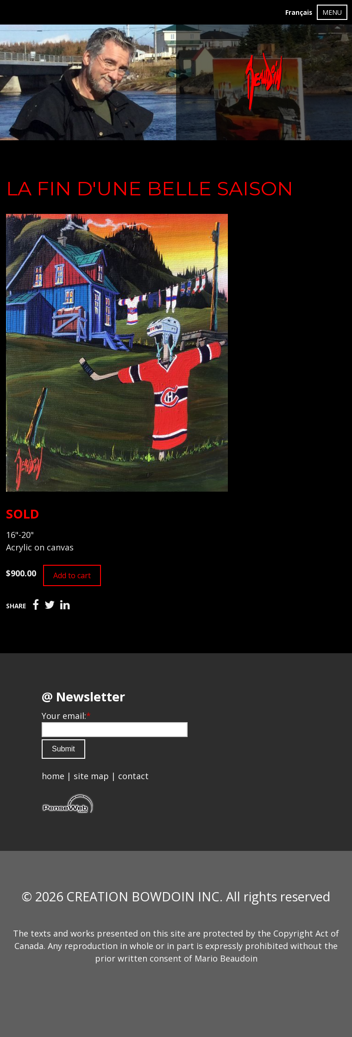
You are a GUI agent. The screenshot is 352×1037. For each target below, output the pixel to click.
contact (133, 775)
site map (91, 775)
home (53, 775)
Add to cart (72, 575)
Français (298, 12)
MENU (332, 12)
